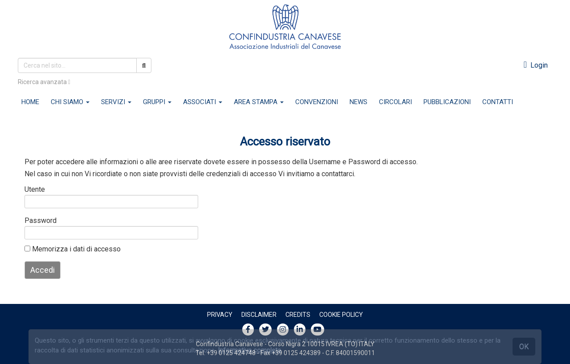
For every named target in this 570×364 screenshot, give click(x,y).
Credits (297, 314)
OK (524, 346)
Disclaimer (259, 314)
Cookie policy (341, 314)
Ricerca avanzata (44, 81)
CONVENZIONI (316, 102)
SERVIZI (116, 102)
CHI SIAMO (70, 102)
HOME (30, 102)
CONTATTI (497, 102)
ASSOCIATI (202, 102)
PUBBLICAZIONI (447, 102)
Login (536, 65)
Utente (34, 189)
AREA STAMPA (259, 102)
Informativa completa (249, 350)
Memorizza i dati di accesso (72, 249)
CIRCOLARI (395, 102)
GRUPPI (157, 102)
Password (38, 220)
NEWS (358, 102)
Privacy (219, 314)
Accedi (42, 270)
